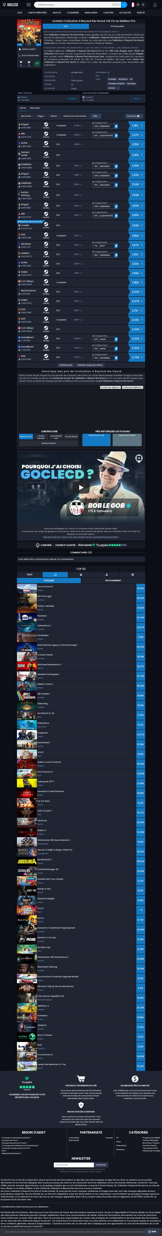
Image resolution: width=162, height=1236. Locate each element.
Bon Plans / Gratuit (151, 1143)
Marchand (26, 116)
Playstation (121, 1145)
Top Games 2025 (150, 1148)
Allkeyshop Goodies (151, 1150)
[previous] (19, 44)
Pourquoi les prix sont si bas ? (14, 1143)
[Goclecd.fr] (10, 5)
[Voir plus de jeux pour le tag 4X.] (131, 80)
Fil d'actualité (117, 26)
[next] (38, 44)
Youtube (109, 1137)
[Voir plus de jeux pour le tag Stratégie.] (112, 80)
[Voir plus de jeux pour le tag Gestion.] (111, 89)
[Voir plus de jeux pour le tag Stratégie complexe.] (116, 84)
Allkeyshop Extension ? (12, 1153)
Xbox (118, 1141)
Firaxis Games (77, 80)
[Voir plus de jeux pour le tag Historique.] (131, 84)
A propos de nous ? (10, 1140)
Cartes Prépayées (151, 1140)
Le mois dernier (71, 436)
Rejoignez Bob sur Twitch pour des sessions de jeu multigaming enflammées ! (81, 537)
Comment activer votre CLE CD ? (16, 1148)
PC (117, 1137)
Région (41, 116)
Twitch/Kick (74, 1137)
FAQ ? (4, 1150)
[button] (155, 5)
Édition (54, 116)
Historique (35, 108)
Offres (23, 108)
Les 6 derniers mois (56, 437)
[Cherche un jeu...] (80, 5)
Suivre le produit (49, 443)
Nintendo (120, 1149)
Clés (95, 116)
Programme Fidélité (151, 1137)
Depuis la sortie (26, 436)
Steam (74, 88)
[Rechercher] (124, 5)
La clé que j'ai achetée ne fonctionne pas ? (20, 1145)
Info (66, 26)
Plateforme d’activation (75, 116)
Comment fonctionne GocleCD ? (16, 1137)
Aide (152, 1231)
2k (72, 84)
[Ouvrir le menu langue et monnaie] (139, 5)
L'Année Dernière (41, 437)
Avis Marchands (150, 1145)
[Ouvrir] (28, 5)
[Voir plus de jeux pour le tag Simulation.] (123, 80)
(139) (109, 545)
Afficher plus (66, 365)
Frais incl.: (133, 116)
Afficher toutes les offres (90, 365)
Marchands (74, 1140)
